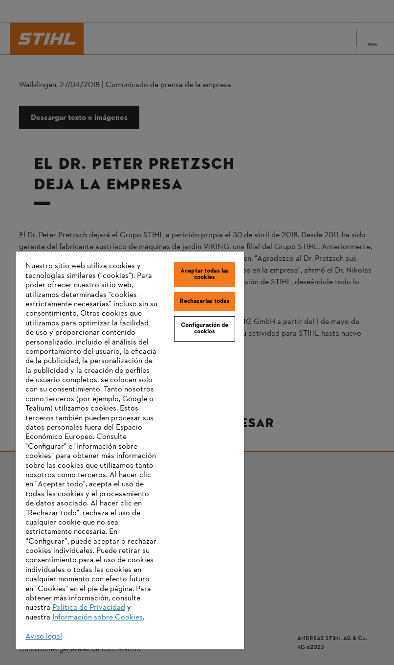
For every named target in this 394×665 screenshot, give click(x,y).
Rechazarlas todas (204, 301)
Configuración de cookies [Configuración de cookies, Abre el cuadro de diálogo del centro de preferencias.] (205, 328)
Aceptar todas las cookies (204, 274)
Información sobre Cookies (97, 617)
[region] (130, 450)
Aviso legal (43, 636)
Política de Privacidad (88, 607)
